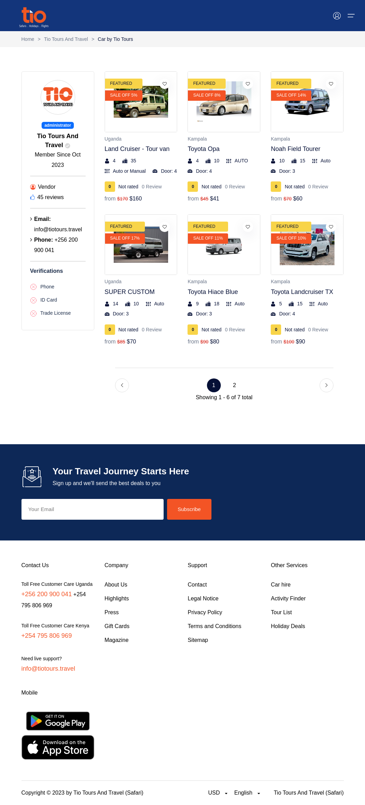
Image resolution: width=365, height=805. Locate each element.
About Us (116, 585)
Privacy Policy (205, 612)
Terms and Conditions (215, 626)
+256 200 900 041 (46, 594)
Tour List (281, 612)
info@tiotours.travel (48, 668)
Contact (197, 585)
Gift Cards (117, 626)
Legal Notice (203, 598)
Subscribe (189, 509)
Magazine (117, 640)
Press (112, 612)
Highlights (117, 598)
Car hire (281, 585)
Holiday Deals (288, 626)
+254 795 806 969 (46, 635)
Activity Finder (288, 598)
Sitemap (198, 640)
